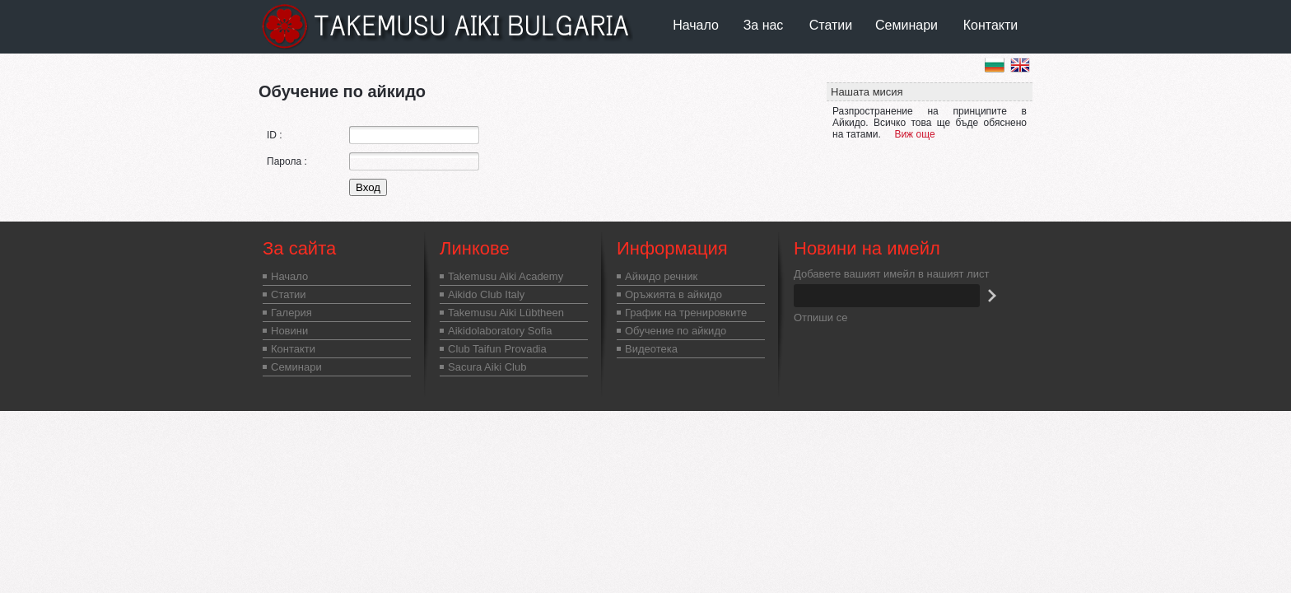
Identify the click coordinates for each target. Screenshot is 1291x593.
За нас (763, 25)
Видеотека (651, 349)
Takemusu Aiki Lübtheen (506, 312)
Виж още (914, 134)
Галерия (291, 312)
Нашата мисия (867, 92)
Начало (696, 25)
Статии (830, 25)
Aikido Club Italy (486, 294)
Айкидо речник (661, 276)
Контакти (990, 25)
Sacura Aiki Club (487, 367)
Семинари (906, 25)
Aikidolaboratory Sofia (500, 331)
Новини (289, 331)
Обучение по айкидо (675, 331)
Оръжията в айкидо (673, 294)
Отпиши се (820, 317)
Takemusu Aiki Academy (505, 276)
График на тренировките (686, 312)
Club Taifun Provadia (497, 349)
